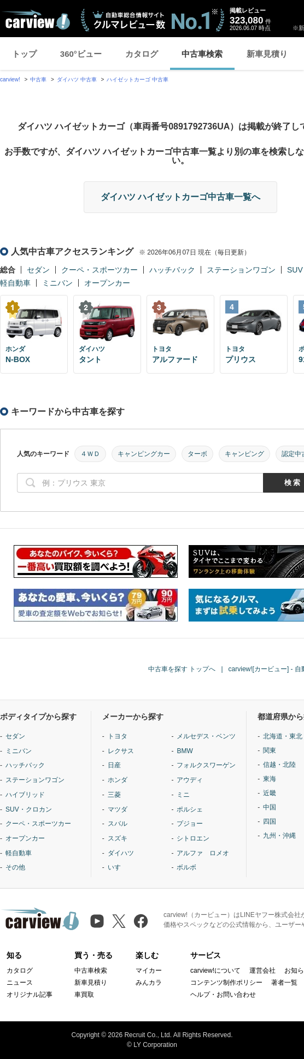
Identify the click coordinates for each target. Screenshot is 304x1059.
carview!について (215, 970)
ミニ (183, 794)
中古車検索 (202, 53)
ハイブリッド (25, 794)
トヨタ (117, 736)
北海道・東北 (282, 736)
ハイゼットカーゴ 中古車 (137, 79)
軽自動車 (15, 283)
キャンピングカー (144, 454)
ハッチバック (172, 269)
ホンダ (117, 780)
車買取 (84, 994)
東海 (269, 779)
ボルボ (186, 867)
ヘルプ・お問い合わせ (223, 994)
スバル (117, 823)
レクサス (121, 751)
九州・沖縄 (279, 835)
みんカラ (149, 982)
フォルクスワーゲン (206, 765)
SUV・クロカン (28, 809)
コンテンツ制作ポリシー (226, 982)
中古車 (38, 79)
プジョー (190, 823)
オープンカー (107, 283)
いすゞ (117, 867)
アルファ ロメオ (203, 853)
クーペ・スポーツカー (99, 269)
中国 (269, 807)
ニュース (20, 982)
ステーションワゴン (241, 269)
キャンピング (244, 454)
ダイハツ (121, 853)
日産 (114, 765)
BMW (184, 751)
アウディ (190, 780)
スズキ (117, 838)
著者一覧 (284, 982)
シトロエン (193, 838)
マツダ (117, 809)
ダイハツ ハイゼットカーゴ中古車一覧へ (180, 197)
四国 (269, 821)
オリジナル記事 (29, 994)
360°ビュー (81, 53)
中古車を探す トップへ (181, 669)
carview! (10, 79)
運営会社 (262, 970)
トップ (24, 53)
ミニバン (57, 283)
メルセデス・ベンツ (206, 736)
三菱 (114, 794)
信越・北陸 (279, 764)
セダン (38, 269)
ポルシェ (190, 809)
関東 (269, 750)
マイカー (149, 970)
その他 (15, 867)
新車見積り (267, 53)
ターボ (197, 454)
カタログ (141, 53)
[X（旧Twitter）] (119, 921)
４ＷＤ (90, 454)
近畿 (269, 793)
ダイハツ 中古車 (77, 79)
